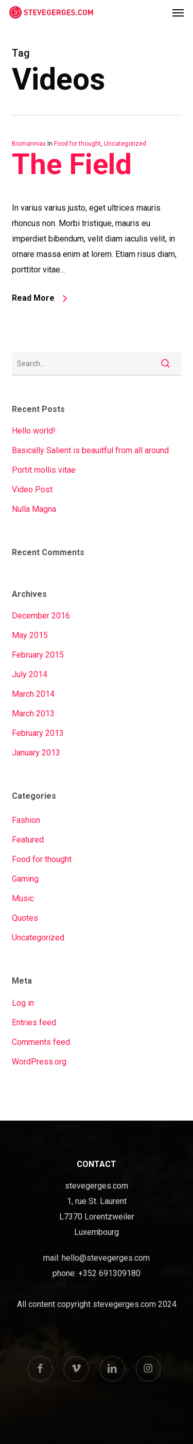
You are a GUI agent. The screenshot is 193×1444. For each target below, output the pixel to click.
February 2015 (38, 655)
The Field (72, 164)
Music (23, 898)
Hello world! (34, 431)
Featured (28, 840)
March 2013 (33, 713)
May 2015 (30, 635)
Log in (23, 1003)
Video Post (32, 489)
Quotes (25, 918)
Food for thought (77, 143)
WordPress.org (39, 1062)
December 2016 (41, 616)
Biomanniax (29, 143)
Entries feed (34, 1022)
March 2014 (33, 694)
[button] (178, 12)
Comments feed (41, 1042)
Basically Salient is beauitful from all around (90, 450)
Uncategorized (125, 143)
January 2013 (36, 753)
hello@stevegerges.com (106, 1258)
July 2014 (29, 674)
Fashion (26, 820)
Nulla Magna (34, 509)
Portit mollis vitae (44, 470)
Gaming (25, 879)
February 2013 (38, 733)
